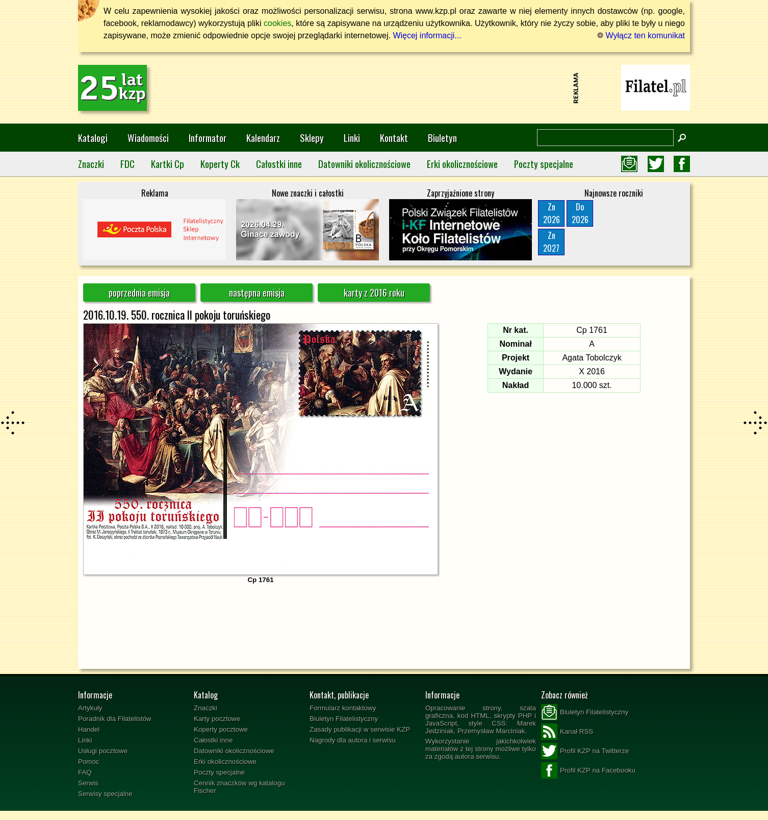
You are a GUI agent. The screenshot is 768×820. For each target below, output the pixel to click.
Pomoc (88, 761)
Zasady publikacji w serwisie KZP (360, 729)
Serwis (88, 783)
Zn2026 (551, 213)
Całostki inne (279, 164)
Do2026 (580, 213)
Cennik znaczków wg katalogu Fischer (239, 786)
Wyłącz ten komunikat (641, 35)
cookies (277, 23)
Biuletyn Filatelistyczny (344, 718)
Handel (88, 729)
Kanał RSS (567, 731)
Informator (207, 137)
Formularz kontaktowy (343, 708)
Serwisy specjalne (105, 794)
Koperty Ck (220, 164)
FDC (127, 164)
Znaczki (91, 164)
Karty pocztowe (217, 718)
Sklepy (312, 137)
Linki (352, 137)
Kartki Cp (167, 164)
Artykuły (90, 708)
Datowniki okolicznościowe (364, 164)
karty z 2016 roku (374, 292)
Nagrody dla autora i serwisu (353, 740)
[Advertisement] (384, 88)
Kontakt (394, 137)
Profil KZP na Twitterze (585, 751)
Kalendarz (263, 137)
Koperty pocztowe (221, 729)
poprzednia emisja (139, 292)
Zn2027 (551, 241)
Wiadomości (148, 137)
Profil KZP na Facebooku (588, 770)
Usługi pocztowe (102, 751)
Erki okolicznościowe (462, 164)
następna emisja (257, 292)
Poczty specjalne (543, 164)
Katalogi (93, 137)
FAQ (85, 772)
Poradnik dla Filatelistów (114, 718)
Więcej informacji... (427, 35)
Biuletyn (442, 137)
